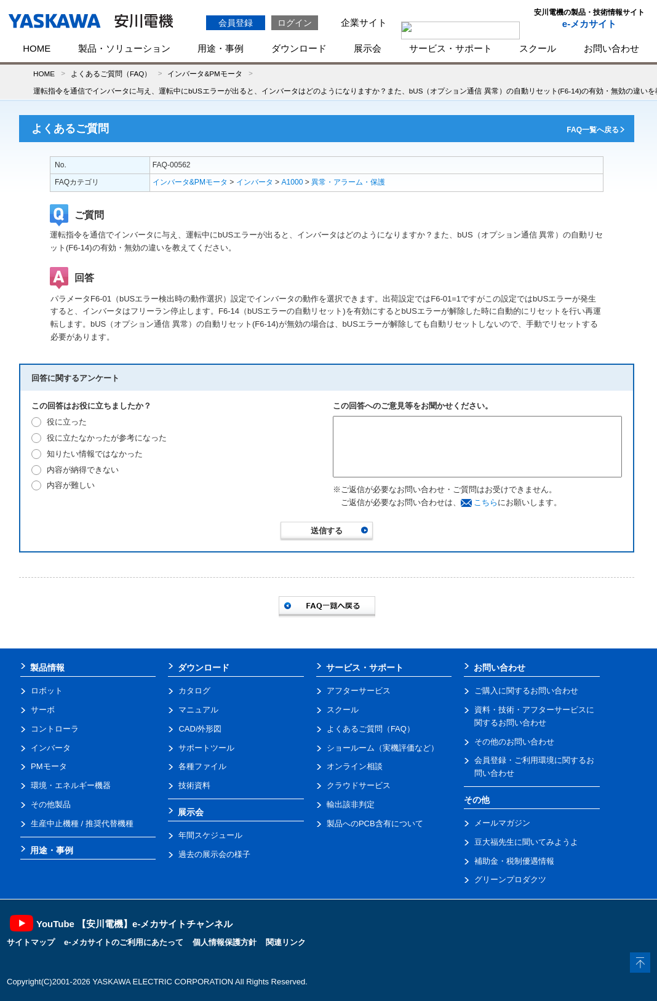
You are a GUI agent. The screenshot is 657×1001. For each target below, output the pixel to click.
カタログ (194, 690)
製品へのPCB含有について (375, 823)
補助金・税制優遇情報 (514, 861)
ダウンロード (299, 48)
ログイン (294, 23)
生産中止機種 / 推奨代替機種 (82, 823)
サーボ (43, 709)
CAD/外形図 (199, 728)
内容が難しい (71, 485)
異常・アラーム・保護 (348, 182)
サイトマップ (31, 942)
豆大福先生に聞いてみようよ (526, 842)
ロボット (47, 690)
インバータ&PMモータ (204, 74)
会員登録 (235, 23)
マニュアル (198, 709)
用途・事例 (220, 48)
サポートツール (206, 747)
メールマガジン (502, 823)
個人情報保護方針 (225, 942)
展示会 (367, 48)
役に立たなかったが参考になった (107, 437)
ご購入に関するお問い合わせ (526, 690)
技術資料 (194, 785)
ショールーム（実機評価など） (383, 747)
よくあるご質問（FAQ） (111, 74)
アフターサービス (359, 690)
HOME (36, 48)
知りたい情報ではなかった (95, 453)
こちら (486, 502)
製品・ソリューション (124, 48)
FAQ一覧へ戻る (593, 130)
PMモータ (49, 766)
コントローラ (55, 728)
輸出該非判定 (351, 804)
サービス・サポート (450, 48)
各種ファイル (202, 766)
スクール (537, 48)
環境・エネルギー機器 (71, 785)
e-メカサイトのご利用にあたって (123, 942)
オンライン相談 (355, 766)
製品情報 (47, 667)
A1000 (292, 182)
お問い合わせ (611, 48)
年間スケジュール (210, 835)
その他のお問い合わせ (514, 741)
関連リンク (286, 942)
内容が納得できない (83, 469)
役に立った (67, 421)
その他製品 (51, 804)
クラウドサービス (359, 785)
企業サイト (364, 22)
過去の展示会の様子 (214, 854)
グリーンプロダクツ (510, 879)
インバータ (254, 182)
